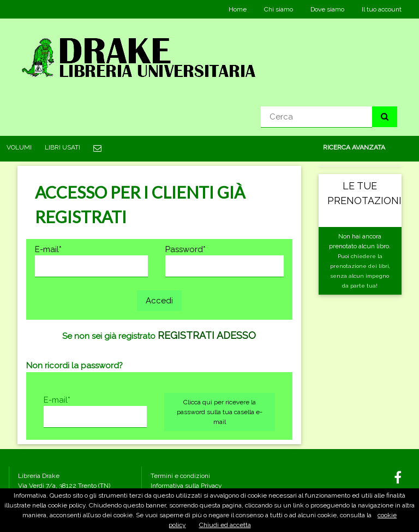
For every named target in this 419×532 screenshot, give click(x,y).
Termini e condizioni (180, 476)
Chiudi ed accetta (225, 525)
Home (238, 9)
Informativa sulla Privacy (186, 485)
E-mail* (48, 249)
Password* (185, 249)
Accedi (159, 301)
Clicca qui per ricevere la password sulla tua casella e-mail (219, 412)
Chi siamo (278, 9)
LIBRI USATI (62, 147)
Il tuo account (382, 9)
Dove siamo (327, 9)
